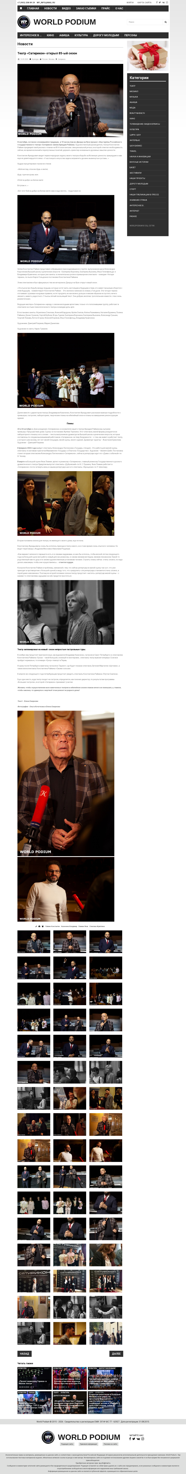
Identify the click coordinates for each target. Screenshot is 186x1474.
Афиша (64, 35)
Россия (45, 59)
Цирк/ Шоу (135, 135)
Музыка (134, 97)
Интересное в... (137, 205)
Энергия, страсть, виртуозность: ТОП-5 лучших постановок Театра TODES (33, 1405)
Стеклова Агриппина (97, 926)
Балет (133, 167)
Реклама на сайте (110, 1444)
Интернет (134, 211)
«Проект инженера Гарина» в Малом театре (33, 1382)
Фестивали (135, 173)
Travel (133, 151)
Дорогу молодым (139, 184)
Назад (24, 1353)
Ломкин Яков (83, 926)
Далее (116, 1353)
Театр (56, 1392)
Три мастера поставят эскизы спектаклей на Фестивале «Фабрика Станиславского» (103, 1381)
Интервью (135, 140)
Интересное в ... (31, 35)
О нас (119, 8)
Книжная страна (138, 200)
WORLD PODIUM (65, 22)
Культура (81, 35)
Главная (33, 8)
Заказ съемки (86, 8)
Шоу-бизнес (136, 146)
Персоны (130, 35)
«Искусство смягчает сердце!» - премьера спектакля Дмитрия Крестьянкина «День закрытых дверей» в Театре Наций (70, 1404)
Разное (133, 216)
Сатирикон (61, 59)
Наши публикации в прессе (144, 194)
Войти (130, 2)
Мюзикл (134, 91)
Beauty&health (137, 113)
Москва (51, 59)
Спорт (133, 189)
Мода (132, 108)
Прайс (105, 8)
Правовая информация (88, 1444)
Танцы (32, 1392)
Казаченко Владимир (69, 926)
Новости (50, 8)
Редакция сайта (67, 1444)
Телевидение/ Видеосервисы (145, 124)
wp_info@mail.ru (104, 1463)
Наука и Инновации (140, 156)
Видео (66, 8)
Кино (50, 35)
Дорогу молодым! (106, 35)
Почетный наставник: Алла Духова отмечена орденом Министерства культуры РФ (67, 1381)
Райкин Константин (52, 926)
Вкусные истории (139, 162)
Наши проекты (137, 178)
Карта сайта (145, 2)
